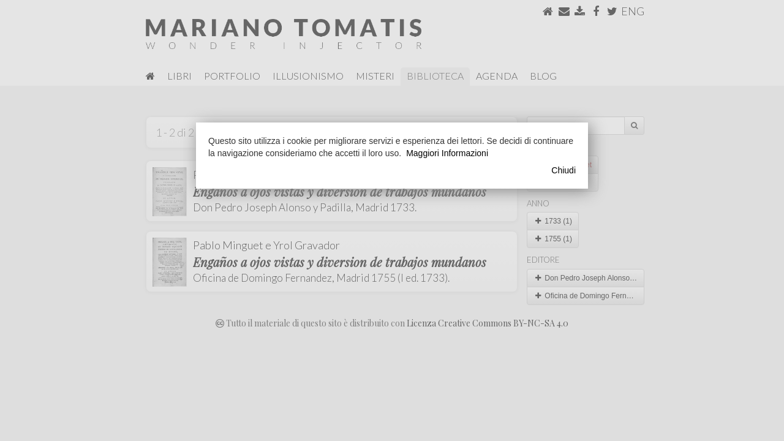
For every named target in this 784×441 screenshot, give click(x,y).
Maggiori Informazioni (447, 153)
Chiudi (563, 170)
